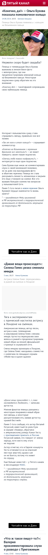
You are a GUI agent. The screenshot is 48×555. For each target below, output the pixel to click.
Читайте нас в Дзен (24, 251)
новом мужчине (30, 188)
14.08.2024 (6, 19)
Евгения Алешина (24, 19)
